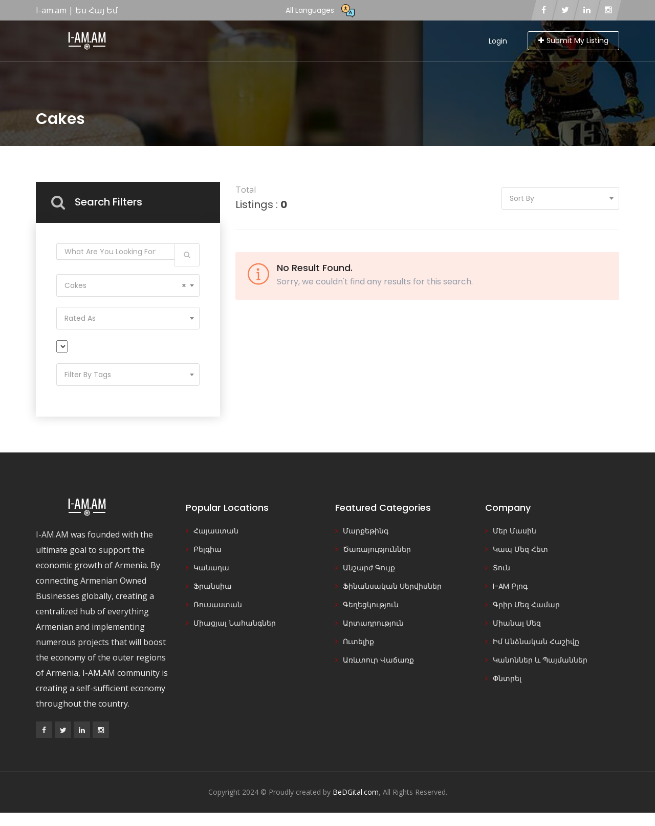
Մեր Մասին (514, 531)
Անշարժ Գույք (369, 568)
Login (498, 41)
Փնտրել (507, 678)
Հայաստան (215, 531)
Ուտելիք (358, 641)
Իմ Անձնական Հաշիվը (536, 641)
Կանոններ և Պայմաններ (540, 660)
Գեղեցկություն (371, 605)
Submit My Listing (573, 40)
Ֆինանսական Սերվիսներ (392, 586)
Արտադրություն (373, 623)
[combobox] (128, 285)
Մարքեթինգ (365, 531)
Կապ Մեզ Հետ (520, 549)
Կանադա (211, 568)
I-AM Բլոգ (510, 586)
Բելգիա (207, 549)
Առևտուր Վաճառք (378, 660)
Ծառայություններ (377, 549)
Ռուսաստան (217, 605)
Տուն (501, 568)
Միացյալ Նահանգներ (234, 623)
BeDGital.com (356, 792)
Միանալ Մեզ (517, 623)
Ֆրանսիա (212, 586)
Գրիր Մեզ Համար (526, 605)
